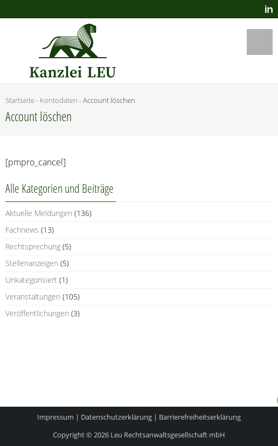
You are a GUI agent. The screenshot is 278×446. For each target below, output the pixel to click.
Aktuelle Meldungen (38, 213)
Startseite (19, 100)
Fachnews (22, 230)
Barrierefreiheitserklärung (200, 417)
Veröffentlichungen (37, 313)
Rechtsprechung (32, 246)
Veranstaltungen (32, 296)
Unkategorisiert (31, 280)
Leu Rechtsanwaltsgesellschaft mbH (167, 435)
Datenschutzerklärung (116, 417)
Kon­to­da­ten (59, 100)
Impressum (55, 417)
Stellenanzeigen (31, 263)
